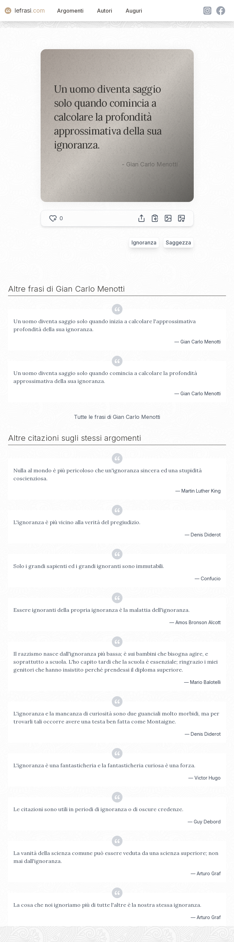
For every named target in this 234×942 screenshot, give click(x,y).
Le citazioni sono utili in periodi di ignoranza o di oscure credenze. (98, 809)
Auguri (133, 10)
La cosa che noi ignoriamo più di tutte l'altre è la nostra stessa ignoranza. (107, 904)
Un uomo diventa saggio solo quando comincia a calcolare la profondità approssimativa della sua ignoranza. (105, 377)
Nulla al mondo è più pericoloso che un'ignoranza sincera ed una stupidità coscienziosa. (107, 474)
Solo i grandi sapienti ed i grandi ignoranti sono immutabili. (88, 566)
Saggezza (178, 242)
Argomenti (70, 10)
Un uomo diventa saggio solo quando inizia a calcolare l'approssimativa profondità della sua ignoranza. (104, 325)
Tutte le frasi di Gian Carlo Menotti (117, 417)
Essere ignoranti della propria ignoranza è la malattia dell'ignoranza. (101, 610)
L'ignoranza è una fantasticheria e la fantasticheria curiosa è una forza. (104, 765)
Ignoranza (143, 242)
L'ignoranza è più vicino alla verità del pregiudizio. (76, 522)
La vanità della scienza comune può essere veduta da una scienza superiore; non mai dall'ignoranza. (115, 857)
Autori (104, 10)
